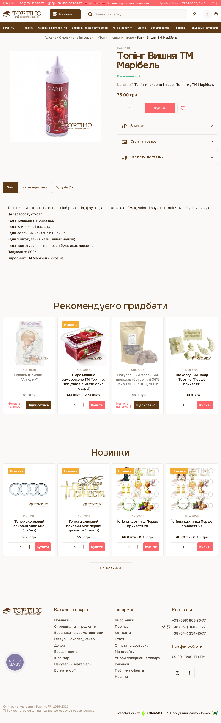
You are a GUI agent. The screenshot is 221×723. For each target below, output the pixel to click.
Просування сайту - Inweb (194, 713)
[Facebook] (217, 3)
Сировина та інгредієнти (78, 37)
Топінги (182, 84)
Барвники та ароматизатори (90, 27)
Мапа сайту (124, 651)
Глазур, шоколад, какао (74, 639)
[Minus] (66, 405)
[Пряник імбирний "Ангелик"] (29, 342)
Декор (142, 27)
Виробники (124, 620)
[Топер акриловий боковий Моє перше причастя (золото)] (83, 489)
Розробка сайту (139, 713)
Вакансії (122, 664)
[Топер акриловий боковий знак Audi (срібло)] (29, 489)
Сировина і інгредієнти (52, 27)
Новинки (27, 27)
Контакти (142, 3)
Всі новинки (110, 568)
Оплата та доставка (120, 3)
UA (5, 3)
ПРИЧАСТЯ (10, 27)
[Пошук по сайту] (90, 14)
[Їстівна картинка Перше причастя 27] (191, 489)
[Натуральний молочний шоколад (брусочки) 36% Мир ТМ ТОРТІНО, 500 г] (137, 342)
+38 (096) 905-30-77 (31, 3)
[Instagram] (212, 3)
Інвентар (179, 27)
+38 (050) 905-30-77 (69, 3)
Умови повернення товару (137, 658)
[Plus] (83, 405)
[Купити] (97, 405)
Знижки (99, 3)
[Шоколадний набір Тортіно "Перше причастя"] (191, 342)
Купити (160, 108)
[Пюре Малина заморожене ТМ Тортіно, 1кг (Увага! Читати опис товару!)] (83, 342)
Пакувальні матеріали (204, 27)
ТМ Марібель (203, 84)
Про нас (122, 626)
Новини (121, 676)
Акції (88, 3)
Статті (120, 639)
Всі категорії (64, 670)
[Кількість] (129, 108)
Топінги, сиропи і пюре (116, 37)
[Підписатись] (38, 405)
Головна (50, 37)
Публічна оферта (129, 670)
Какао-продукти (122, 27)
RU (12, 3)
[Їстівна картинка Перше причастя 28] (137, 489)
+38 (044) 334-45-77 (189, 633)
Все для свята (160, 27)
